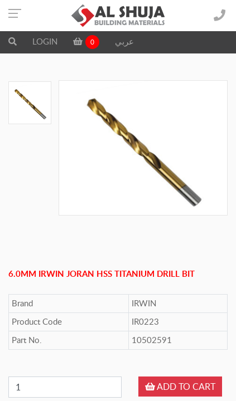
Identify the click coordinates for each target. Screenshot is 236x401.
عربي (124, 41)
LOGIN (44, 41)
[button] (12, 41)
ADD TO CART (180, 386)
